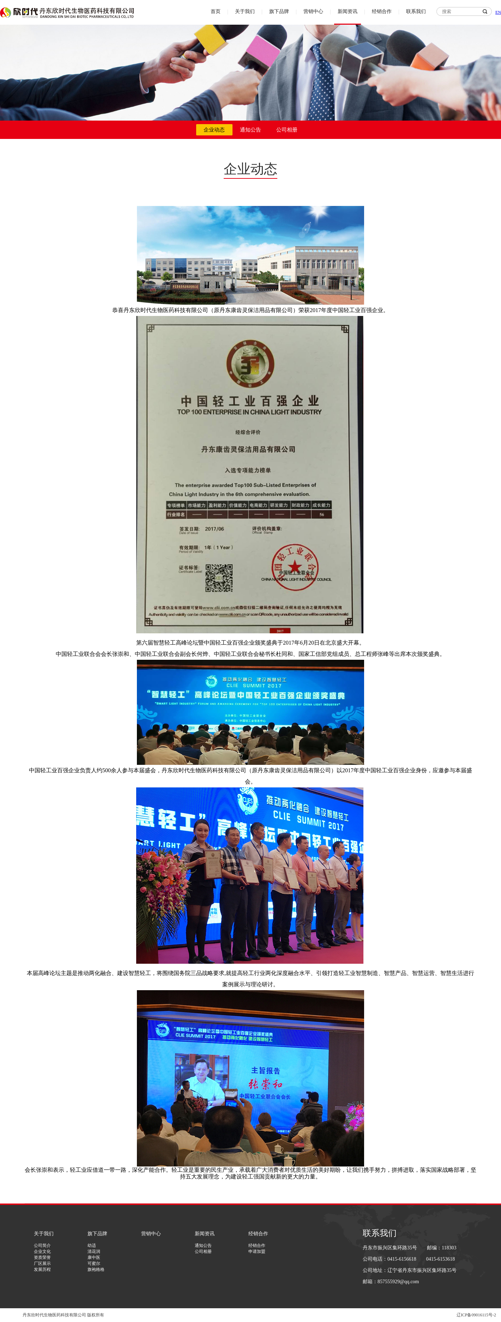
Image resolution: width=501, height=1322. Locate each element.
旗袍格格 (95, 1269)
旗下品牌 (279, 11)
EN (498, 12)
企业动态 (214, 130)
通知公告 (250, 130)
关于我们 (245, 11)
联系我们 (416, 11)
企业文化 (42, 1251)
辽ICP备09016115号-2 (476, 1314)
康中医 (93, 1257)
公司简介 (42, 1245)
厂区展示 (42, 1263)
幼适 (91, 1245)
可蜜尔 (93, 1263)
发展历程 (42, 1269)
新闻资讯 (347, 11)
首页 (216, 11)
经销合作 (382, 11)
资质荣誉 (42, 1257)
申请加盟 (256, 1251)
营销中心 (313, 11)
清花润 (93, 1251)
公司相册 (286, 130)
